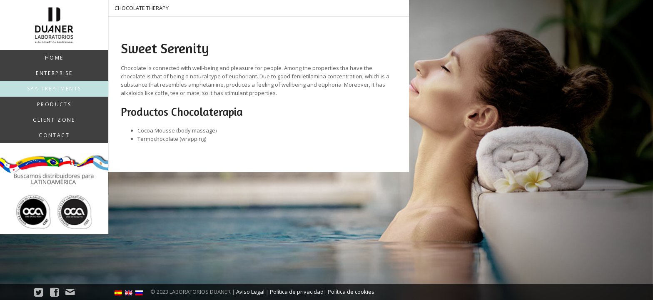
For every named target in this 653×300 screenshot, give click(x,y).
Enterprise (54, 73)
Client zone (54, 119)
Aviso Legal (250, 291)
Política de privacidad (297, 291)
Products (54, 104)
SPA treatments (54, 88)
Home (54, 57)
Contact (54, 135)
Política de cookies (351, 291)
